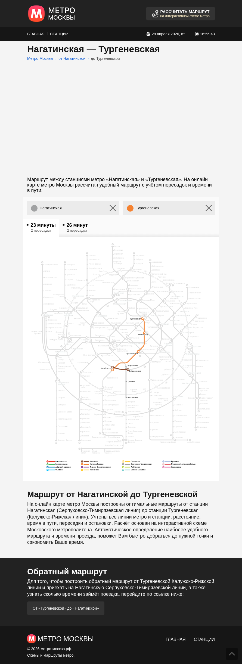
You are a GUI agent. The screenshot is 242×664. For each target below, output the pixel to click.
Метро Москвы (40, 58)
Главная (36, 34)
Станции (59, 34)
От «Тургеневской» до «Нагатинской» (66, 608)
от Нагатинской (71, 58)
